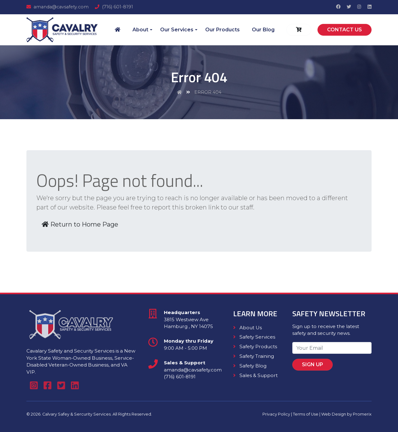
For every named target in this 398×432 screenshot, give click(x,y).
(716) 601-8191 (114, 7)
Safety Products (255, 346)
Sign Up (318, 362)
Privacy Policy (276, 414)
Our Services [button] (176, 30)
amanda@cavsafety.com (57, 7)
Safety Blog (249, 366)
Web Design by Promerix (346, 414)
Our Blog (263, 30)
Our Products (222, 30)
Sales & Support (255, 375)
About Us (247, 328)
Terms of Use (305, 414)
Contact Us (344, 30)
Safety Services (254, 337)
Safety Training (253, 356)
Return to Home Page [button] (80, 224)
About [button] (140, 30)
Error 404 (207, 92)
